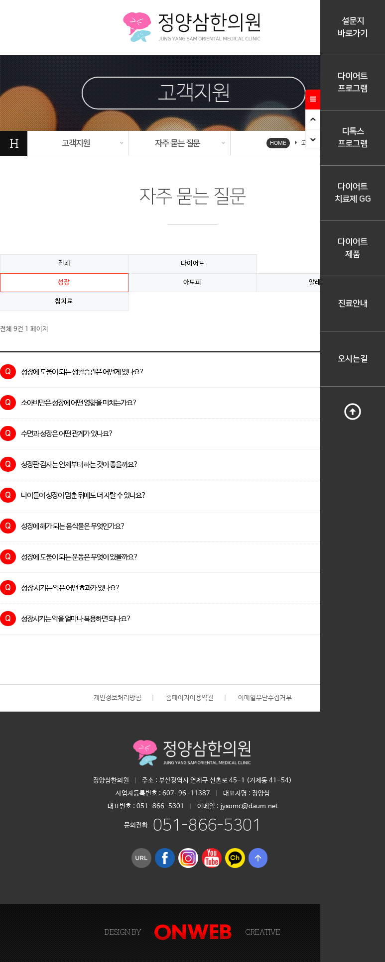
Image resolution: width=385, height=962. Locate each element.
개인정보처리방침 (117, 698)
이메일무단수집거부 (265, 698)
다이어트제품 (353, 248)
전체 (64, 263)
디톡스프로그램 (353, 137)
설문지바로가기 (353, 27)
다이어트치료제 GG (353, 193)
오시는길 (353, 358)
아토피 (192, 282)
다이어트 (193, 263)
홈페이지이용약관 (190, 698)
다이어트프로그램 (353, 82)
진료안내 (353, 303)
